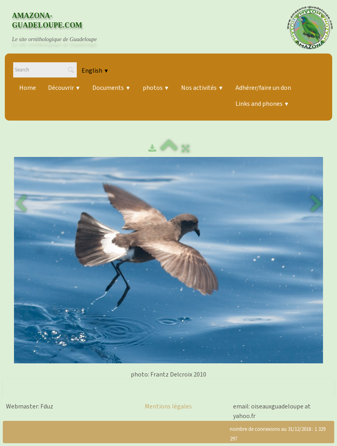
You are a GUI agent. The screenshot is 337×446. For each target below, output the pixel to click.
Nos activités (202, 87)
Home (27, 87)
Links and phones (262, 103)
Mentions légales (168, 406)
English (95, 70)
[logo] (62, 28)
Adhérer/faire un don (263, 87)
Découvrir (64, 87)
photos (156, 87)
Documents (111, 87)
